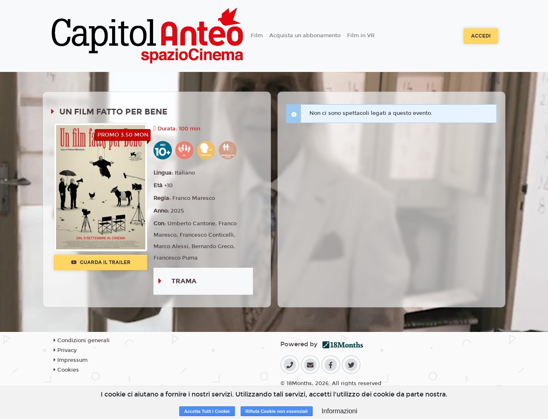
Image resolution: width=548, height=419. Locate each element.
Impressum (71, 360)
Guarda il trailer (101, 262)
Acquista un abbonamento (305, 35)
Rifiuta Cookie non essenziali (277, 411)
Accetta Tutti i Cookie (207, 411)
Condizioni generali (82, 340)
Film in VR (360, 35)
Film (257, 35)
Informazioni (339, 411)
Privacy (65, 350)
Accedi (481, 36)
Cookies (66, 370)
